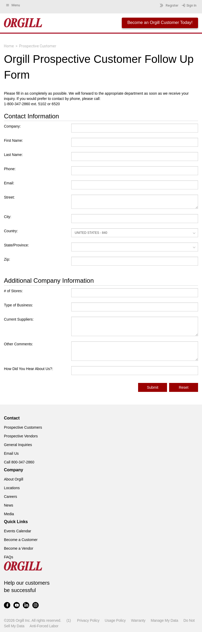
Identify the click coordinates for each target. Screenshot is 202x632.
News (8, 505)
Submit (152, 387)
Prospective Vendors (21, 436)
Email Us (11, 453)
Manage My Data (164, 620)
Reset (184, 387)
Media (9, 514)
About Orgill (13, 479)
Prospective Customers (23, 427)
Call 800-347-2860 (19, 462)
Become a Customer (21, 540)
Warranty (138, 620)
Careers (10, 496)
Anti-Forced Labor (44, 626)
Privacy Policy (88, 620)
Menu (13, 5)
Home (9, 46)
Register (168, 5)
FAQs (8, 557)
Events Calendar (17, 531)
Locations (12, 488)
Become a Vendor (18, 548)
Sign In (188, 5)
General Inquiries (18, 445)
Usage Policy (115, 620)
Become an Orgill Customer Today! (160, 22)
